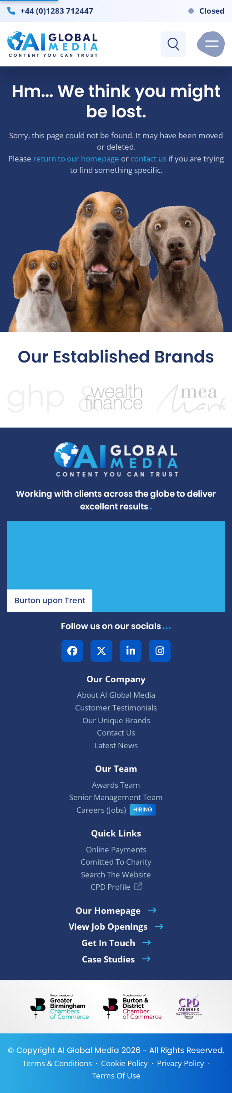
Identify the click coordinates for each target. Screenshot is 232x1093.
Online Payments (116, 849)
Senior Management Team (116, 797)
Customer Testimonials (116, 707)
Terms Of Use (116, 1075)
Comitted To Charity (116, 861)
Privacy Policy (180, 1063)
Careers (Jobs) (101, 810)
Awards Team (116, 785)
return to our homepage (76, 158)
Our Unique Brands (116, 720)
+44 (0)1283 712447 (56, 10)
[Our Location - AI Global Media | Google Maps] (116, 566)
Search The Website (116, 874)
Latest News (116, 745)
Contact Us (116, 732)
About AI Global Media (116, 695)
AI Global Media (88, 1050)
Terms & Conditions (57, 1063)
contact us (148, 158)
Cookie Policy (124, 1063)
